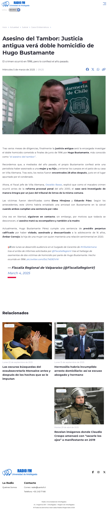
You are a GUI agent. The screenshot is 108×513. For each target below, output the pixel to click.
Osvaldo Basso (54, 184)
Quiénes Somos (9, 487)
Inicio (4, 27)
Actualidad (14, 27)
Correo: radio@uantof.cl (35, 487)
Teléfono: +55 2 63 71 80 (35, 491)
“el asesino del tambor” (22, 156)
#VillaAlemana (88, 246)
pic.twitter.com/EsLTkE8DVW (42, 259)
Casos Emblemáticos (40, 27)
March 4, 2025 (19, 273)
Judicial (25, 27)
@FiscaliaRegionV (62, 251)
